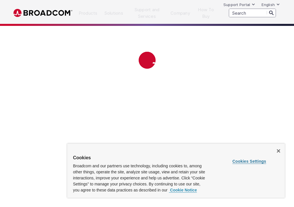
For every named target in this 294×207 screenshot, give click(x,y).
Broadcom (42, 13)
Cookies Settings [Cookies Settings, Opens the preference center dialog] (249, 161)
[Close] (278, 151)
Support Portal (239, 4)
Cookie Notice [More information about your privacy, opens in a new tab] (183, 190)
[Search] (271, 12)
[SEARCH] (252, 13)
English (271, 4)
